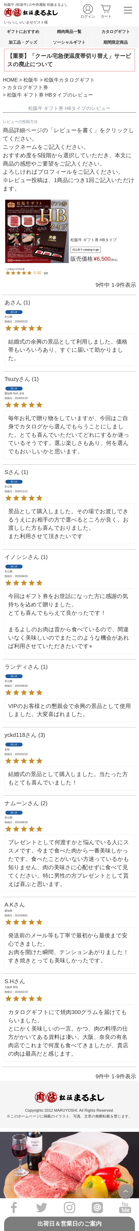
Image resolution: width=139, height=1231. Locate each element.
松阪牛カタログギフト (69, 80)
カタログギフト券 (27, 87)
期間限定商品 (115, 42)
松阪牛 (30, 80)
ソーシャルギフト (69, 42)
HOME (10, 80)
